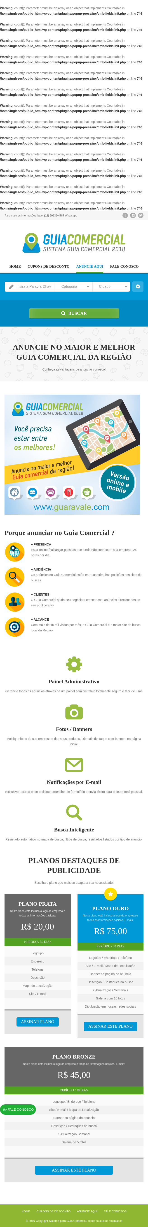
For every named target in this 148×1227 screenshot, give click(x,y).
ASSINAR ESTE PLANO (110, 1026)
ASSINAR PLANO (37, 1022)
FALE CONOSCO (124, 266)
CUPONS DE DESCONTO (49, 266)
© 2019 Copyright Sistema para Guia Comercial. (56, 1220)
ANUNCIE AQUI (89, 266)
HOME (15, 266)
